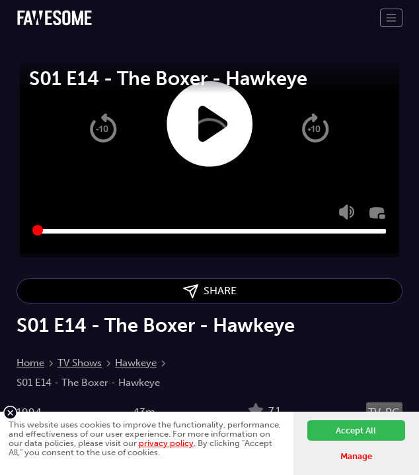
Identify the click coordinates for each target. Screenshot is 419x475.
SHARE (210, 291)
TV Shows (79, 363)
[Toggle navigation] (391, 18)
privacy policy (166, 443)
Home (30, 363)
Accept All (356, 430)
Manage (356, 456)
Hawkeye (136, 363)
